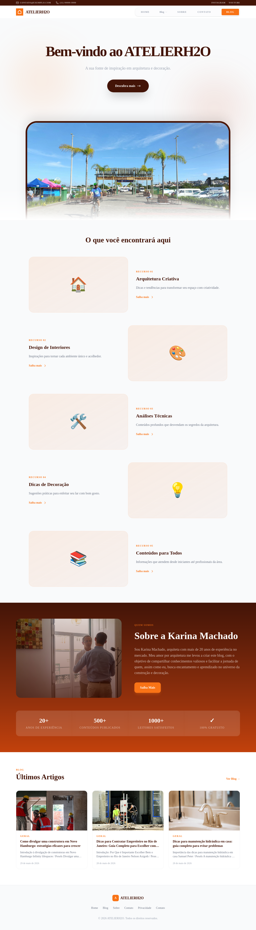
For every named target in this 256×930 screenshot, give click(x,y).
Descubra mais (128, 86)
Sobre (182, 12)
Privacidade (144, 907)
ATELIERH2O (128, 898)
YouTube (234, 3)
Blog (163, 12)
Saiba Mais (147, 687)
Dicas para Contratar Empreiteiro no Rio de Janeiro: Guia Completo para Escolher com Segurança (126, 846)
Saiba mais (145, 297)
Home (145, 12)
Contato (204, 12)
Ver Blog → (233, 778)
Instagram (218, 3)
